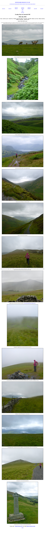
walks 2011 (16, 8)
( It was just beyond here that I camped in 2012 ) (30, 303)
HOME (22, 527)
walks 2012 (9, 8)
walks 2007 (41, 8)
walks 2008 (35, 8)
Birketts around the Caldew (31, 526)
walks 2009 (29, 8)
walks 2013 (3, 8)
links (22, 9)
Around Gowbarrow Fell (19, 526)
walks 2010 (22, 8)
